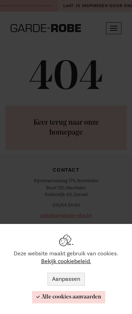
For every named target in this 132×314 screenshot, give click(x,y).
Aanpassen (66, 279)
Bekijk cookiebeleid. (66, 261)
